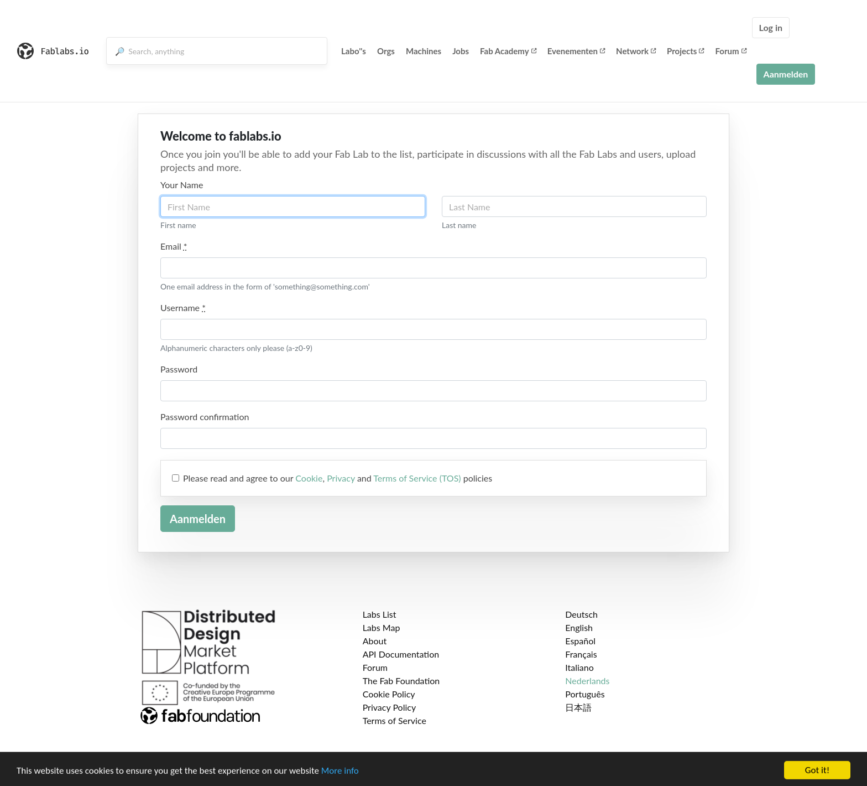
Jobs (460, 51)
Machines (423, 51)
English (579, 627)
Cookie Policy (389, 694)
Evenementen (576, 51)
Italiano (579, 667)
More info (340, 777)
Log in (770, 27)
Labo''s (353, 51)
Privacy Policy (389, 707)
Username (183, 307)
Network (636, 51)
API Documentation (401, 654)
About (375, 640)
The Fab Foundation (401, 680)
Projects (685, 51)
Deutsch (581, 614)
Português (584, 694)
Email (173, 246)
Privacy (341, 478)
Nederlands (587, 680)
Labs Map (381, 627)
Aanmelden (786, 74)
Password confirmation (204, 416)
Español (580, 640)
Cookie (308, 478)
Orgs (386, 51)
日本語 (578, 707)
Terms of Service (394, 720)
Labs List (379, 614)
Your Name (181, 184)
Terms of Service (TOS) (417, 478)
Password (178, 369)
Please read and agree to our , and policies (337, 478)
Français (581, 654)
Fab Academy (508, 51)
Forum (730, 51)
